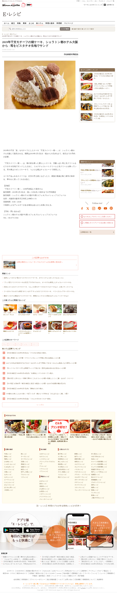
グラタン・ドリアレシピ (82, 474)
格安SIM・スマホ (9, 573)
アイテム (92, 571)
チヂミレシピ (79, 482)
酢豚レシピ (78, 454)
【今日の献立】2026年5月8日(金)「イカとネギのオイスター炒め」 (29, 399)
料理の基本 (49, 23)
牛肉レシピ (7, 454)
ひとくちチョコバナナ (70, 309)
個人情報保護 (51, 579)
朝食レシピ (94, 490)
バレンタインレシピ (45, 499)
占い (96, 1)
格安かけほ (39, 573)
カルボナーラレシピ (81, 477)
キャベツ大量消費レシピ (99, 461)
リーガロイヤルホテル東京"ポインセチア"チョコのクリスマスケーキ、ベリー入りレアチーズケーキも (39, 291)
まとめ (31, 23)
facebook (82, 208)
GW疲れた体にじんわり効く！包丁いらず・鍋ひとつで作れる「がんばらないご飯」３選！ (37, 394)
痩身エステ (72, 576)
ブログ (99, 571)
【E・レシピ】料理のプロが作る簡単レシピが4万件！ (58, 506)
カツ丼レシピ (62, 456)
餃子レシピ (78, 456)
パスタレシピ (79, 469)
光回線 (31, 573)
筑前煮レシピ (62, 464)
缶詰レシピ (94, 459)
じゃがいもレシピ (10, 464)
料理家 (59, 23)
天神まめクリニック (72, 571)
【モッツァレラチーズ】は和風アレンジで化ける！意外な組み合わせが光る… (103, 106)
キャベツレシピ (9, 469)
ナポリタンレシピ (80, 472)
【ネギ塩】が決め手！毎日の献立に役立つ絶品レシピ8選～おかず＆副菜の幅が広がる (36, 383)
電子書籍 (81, 576)
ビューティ (90, 1)
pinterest (111, 208)
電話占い (106, 571)
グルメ (5, 344)
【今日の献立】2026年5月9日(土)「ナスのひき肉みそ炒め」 (27, 353)
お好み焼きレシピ (63, 469)
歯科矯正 (42, 576)
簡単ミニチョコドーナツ (55, 327)
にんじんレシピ (9, 482)
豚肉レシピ (7, 456)
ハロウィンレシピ (45, 494)
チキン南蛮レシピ (63, 472)
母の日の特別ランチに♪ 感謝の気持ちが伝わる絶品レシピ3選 (63, 559)
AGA (65, 576)
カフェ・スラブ (40, 309)
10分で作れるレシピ (97, 456)
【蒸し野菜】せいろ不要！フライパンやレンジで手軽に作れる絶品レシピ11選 (33, 358)
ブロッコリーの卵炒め (88, 182)
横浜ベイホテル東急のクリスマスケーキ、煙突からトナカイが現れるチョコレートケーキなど (36, 296)
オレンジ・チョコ (10, 309)
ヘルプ (60, 579)
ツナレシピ (24, 477)
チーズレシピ (25, 456)
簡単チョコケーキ (10, 326)
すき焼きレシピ (63, 467)
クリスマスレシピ (45, 496)
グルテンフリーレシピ (98, 482)
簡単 (24, 23)
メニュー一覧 (110, 1)
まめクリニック (57, 571)
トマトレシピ (43, 469)
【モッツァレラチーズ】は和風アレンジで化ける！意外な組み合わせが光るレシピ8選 (36, 368)
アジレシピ (43, 466)
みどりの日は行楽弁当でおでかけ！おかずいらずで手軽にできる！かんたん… (103, 96)
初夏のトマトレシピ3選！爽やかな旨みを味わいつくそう (22, 557)
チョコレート (26, 344)
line (99, 208)
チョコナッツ (40, 326)
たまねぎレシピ (9, 467)
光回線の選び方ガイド (33, 571)
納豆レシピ (24, 469)
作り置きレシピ (96, 454)
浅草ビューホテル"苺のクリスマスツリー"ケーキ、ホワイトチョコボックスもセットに (34, 278)
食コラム (39, 23)
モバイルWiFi (50, 573)
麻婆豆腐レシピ (80, 459)
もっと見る (40, 405)
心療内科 (84, 571)
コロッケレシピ (80, 487)
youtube (105, 208)
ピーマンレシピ (9, 480)
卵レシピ (24, 454)
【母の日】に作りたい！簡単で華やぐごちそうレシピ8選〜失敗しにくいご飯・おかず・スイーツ (40, 378)
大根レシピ (7, 472)
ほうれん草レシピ (10, 487)
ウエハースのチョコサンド (55, 310)
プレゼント (102, 1)
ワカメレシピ (25, 474)
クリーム (11, 344)
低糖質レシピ (95, 474)
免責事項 (100, 579)
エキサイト (110, 5)
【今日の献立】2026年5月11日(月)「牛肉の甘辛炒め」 (21, 561)
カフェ (18, 344)
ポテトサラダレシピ (81, 480)
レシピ (95, 573)
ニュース (102, 573)
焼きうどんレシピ (63, 477)
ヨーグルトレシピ (26, 459)
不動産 (34, 576)
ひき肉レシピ (8, 461)
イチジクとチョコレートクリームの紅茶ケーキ (25, 328)
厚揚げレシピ (25, 464)
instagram (94, 208)
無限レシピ (94, 487)
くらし (84, 1)
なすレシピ (7, 474)
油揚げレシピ (25, 467)
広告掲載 (77, 579)
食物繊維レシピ (96, 480)
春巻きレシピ (79, 461)
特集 (19, 23)
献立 (13, 23)
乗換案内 (110, 573)
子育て (78, 1)
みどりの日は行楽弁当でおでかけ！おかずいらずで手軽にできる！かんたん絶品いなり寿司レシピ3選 (41, 363)
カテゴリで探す (88, 29)
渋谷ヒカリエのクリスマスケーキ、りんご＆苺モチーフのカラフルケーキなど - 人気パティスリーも (38, 287)
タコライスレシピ (80, 485)
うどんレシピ (62, 474)
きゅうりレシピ (9, 485)
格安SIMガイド (22, 573)
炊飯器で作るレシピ (97, 469)
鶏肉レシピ (7, 459)
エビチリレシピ (80, 464)
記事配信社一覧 (86, 232)
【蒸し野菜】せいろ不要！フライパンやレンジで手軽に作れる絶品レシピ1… (103, 86)
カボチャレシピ (44, 454)
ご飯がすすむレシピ (97, 498)
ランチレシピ (95, 492)
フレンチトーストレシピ (82, 490)
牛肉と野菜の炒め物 (88, 172)
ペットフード (56, 576)
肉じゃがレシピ (63, 461)
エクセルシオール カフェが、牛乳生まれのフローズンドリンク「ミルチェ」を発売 (31, 564)
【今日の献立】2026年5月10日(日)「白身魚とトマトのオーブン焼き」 (30, 373)
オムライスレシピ (80, 467)
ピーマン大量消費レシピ (99, 464)
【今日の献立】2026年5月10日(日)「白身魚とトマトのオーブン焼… (103, 116)
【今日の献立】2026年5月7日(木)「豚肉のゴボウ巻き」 (25, 388)
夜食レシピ (94, 495)
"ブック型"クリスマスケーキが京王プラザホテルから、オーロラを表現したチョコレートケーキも (38, 282)
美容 (48, 576)
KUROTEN (20, 571)
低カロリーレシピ (97, 477)
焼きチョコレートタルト (70, 327)
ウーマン (88, 573)
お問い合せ (69, 579)
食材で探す (77, 29)
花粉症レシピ (43, 486)
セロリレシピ (43, 456)
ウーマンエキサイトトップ (93, 5)
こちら (83, 588)
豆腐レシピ (24, 461)
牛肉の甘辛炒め (86, 193)
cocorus (59, 573)
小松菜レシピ (8, 490)
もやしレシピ (8, 477)
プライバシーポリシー (37, 579)
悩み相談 (66, 573)
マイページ (68, 23)
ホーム (6, 23)
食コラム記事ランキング (11, 349)
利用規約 (25, 579)
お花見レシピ (43, 491)
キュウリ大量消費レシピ (99, 467)
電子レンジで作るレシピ (99, 472)
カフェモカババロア (25, 309)
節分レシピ (43, 483)
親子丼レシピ (62, 454)
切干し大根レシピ (26, 472)
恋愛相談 (75, 573)
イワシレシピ (43, 471)
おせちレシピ (43, 481)
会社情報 (17, 579)
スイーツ (35, 344)
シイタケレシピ (44, 459)
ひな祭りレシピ (44, 489)
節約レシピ (94, 485)
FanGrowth (46, 571)
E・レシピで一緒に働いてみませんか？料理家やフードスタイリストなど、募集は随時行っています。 (58, 584)
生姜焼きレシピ (63, 459)
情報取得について (89, 579)
